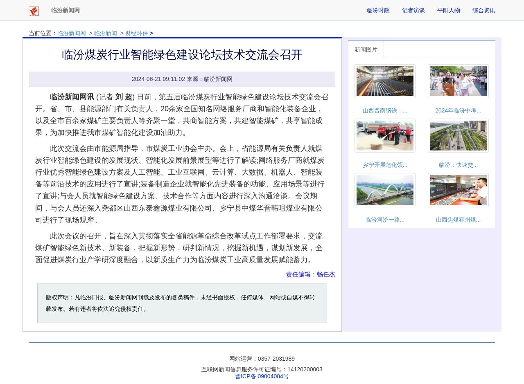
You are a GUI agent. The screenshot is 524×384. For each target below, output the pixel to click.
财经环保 (136, 33)
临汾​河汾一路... (385, 219)
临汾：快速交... (458, 165)
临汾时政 (378, 10)
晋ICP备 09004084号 (262, 376)
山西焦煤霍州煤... (458, 219)
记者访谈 (413, 10)
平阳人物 (448, 10)
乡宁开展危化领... (385, 165)
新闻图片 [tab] (366, 49)
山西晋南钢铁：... (385, 110)
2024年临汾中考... (458, 110)
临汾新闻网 (71, 33)
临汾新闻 (105, 33)
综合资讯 (483, 10)
